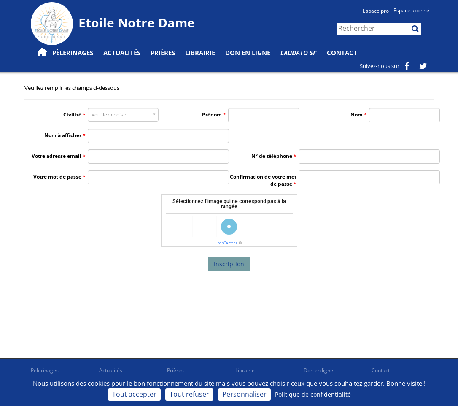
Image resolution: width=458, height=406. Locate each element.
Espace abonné (411, 10)
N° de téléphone (271, 156)
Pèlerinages (45, 370)
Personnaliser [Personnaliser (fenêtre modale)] (244, 394)
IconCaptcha (227, 243)
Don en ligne (247, 53)
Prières (163, 53)
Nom (356, 114)
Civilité (72, 114)
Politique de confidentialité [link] (313, 394)
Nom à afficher (62, 135)
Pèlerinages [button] (72, 53)
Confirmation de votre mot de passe (263, 180)
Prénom (212, 114)
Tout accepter (134, 394)
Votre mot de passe (57, 176)
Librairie (200, 53)
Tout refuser (189, 394)
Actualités (110, 370)
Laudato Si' (298, 53)
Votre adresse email (56, 156)
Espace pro (376, 10)
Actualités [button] (121, 53)
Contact (342, 53)
